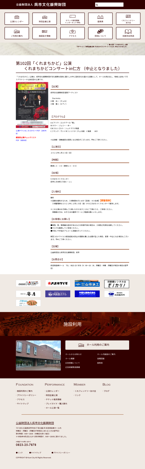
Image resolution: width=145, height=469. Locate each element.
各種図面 (100, 358)
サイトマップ (23, 403)
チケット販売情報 (53, 399)
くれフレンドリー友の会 (85, 390)
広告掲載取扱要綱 (72, 367)
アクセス (21, 399)
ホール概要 (69, 358)
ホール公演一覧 (52, 407)
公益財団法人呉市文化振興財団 (35, 423)
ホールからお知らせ (73, 354)
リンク (78, 395)
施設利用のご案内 (24, 390)
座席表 (100, 362)
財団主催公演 (90, 46)
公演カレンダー (52, 390)
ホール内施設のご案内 (106, 354)
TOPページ (80, 46)
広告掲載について (72, 362)
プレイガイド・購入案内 (56, 403)
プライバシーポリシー (26, 395)
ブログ (106, 390)
